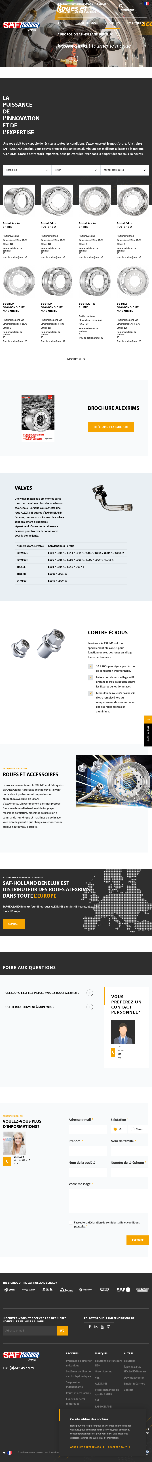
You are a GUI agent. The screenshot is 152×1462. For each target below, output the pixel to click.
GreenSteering (103, 1371)
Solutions (87, 23)
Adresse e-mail (80, 1119)
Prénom (75, 1141)
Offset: (6, 244)
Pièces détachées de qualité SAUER (107, 1392)
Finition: (7, 236)
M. (120, 1129)
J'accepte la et (107, 1224)
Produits (112, 23)
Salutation (118, 1119)
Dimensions (12, 170)
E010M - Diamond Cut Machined (128, 307)
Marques (136, 23)
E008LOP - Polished (124, 225)
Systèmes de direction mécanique (79, 1363)
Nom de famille (122, 1141)
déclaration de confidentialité (105, 1222)
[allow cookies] (119, 1447)
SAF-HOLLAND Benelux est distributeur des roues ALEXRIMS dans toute (46, 889)
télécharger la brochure (111, 427)
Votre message (80, 1184)
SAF (97, 1400)
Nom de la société (82, 1162)
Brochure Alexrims (113, 407)
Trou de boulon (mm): (13, 257)
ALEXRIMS (101, 1383)
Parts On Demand (82, 3)
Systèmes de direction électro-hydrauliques (79, 1374)
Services (62, 3)
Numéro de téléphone (127, 1162)
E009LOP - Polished (48, 225)
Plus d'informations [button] (109, 1437)
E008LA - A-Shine (87, 225)
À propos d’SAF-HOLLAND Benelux (85, 34)
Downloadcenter (72, 45)
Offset (58, 170)
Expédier (138, 1240)
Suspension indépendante (74, 1384)
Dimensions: (9, 240)
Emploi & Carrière (85, 11)
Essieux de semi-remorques (76, 1401)
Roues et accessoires (78, 1393)
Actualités (64, 11)
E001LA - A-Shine (87, 305)
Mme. (139, 1129)
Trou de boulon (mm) (114, 170)
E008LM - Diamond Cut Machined (14, 307)
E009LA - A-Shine (11, 225)
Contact (102, 3)
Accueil (63, 23)
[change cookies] (87, 1447)
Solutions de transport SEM (108, 1363)
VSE (97, 1377)
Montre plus (76, 359)
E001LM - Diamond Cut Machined (52, 307)
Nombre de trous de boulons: (12, 249)
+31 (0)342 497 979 (18, 1367)
